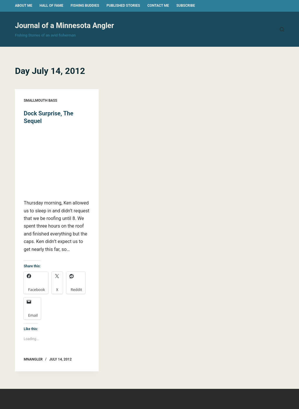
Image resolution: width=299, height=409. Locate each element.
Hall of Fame (51, 6)
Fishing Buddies (85, 6)
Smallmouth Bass (40, 100)
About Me (23, 6)
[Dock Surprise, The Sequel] (57, 162)
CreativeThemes (111, 398)
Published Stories (123, 6)
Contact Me (158, 6)
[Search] (282, 29)
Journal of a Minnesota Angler (64, 25)
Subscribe (185, 6)
